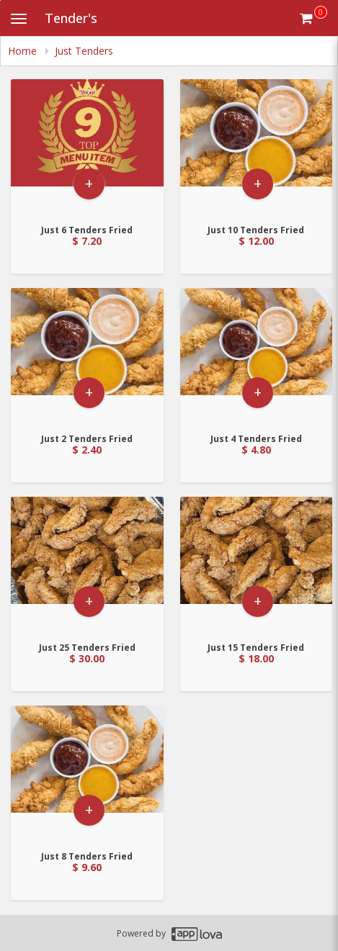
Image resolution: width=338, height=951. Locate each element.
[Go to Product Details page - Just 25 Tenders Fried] (87, 565)
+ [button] (89, 183)
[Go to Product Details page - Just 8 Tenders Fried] (87, 774)
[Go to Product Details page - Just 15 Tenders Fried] (256, 565)
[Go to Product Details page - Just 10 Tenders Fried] (256, 147)
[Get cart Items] (313, 18)
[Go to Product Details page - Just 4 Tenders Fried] (256, 356)
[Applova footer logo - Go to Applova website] (197, 933)
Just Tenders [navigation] (84, 51)
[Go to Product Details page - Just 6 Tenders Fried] (87, 147)
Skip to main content (0, 0)
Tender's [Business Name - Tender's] (71, 18)
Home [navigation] (24, 51)
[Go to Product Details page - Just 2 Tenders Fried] (87, 356)
